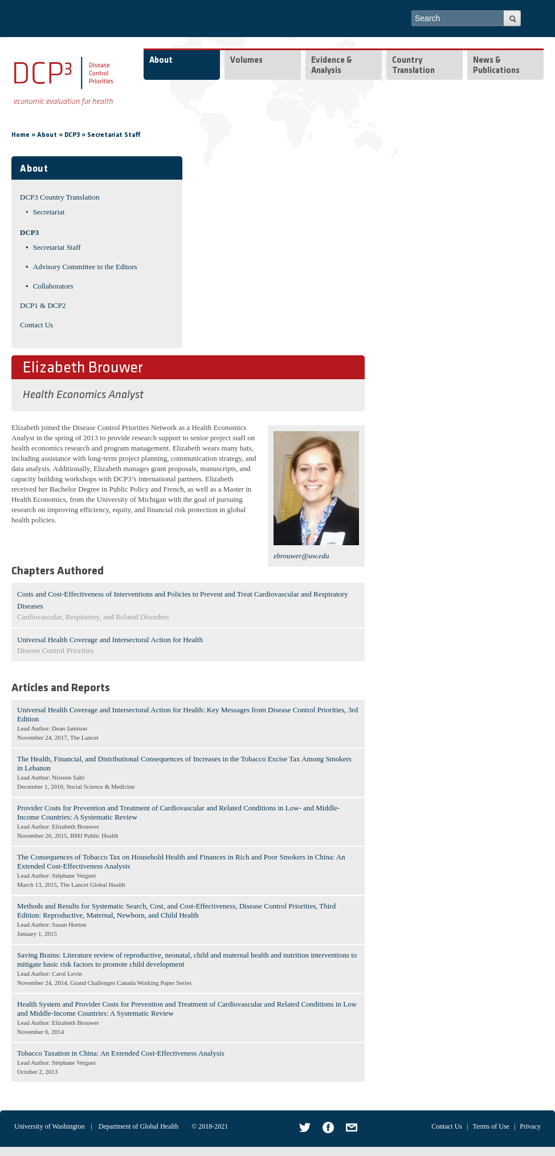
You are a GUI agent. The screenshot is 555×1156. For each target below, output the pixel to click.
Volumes (246, 60)
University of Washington (49, 1126)
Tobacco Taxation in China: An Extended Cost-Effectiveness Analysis (120, 1053)
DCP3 (72, 135)
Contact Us (36, 325)
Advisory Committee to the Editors (85, 266)
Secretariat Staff (114, 135)
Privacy (530, 1126)
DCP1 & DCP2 (43, 305)
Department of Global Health (138, 1126)
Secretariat (49, 212)
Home (20, 135)
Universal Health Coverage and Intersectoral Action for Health (110, 639)
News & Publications (496, 65)
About (161, 60)
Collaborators (53, 286)
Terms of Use (490, 1126)
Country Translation (413, 65)
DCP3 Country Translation (59, 197)
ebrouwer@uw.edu (301, 555)
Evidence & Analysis (331, 65)
